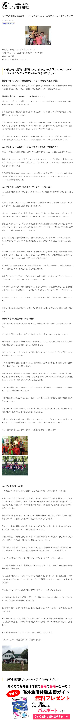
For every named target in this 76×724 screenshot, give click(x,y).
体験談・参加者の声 (8, 23)
